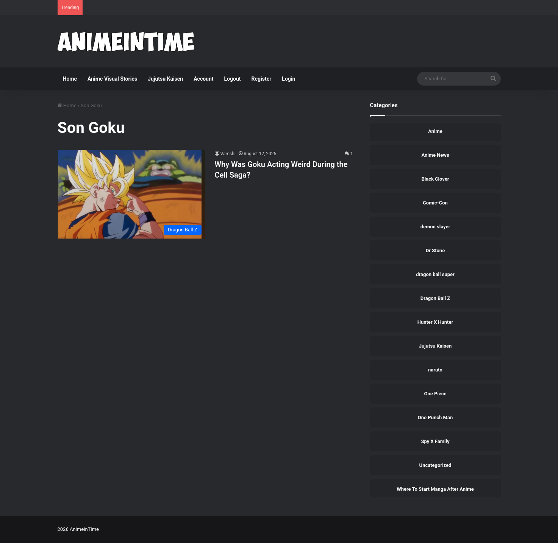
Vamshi (228, 153)
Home (70, 79)
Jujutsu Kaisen (165, 79)
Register (262, 79)
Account (203, 79)
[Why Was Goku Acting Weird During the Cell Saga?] (131, 194)
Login (288, 79)
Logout (232, 79)
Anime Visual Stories (112, 79)
